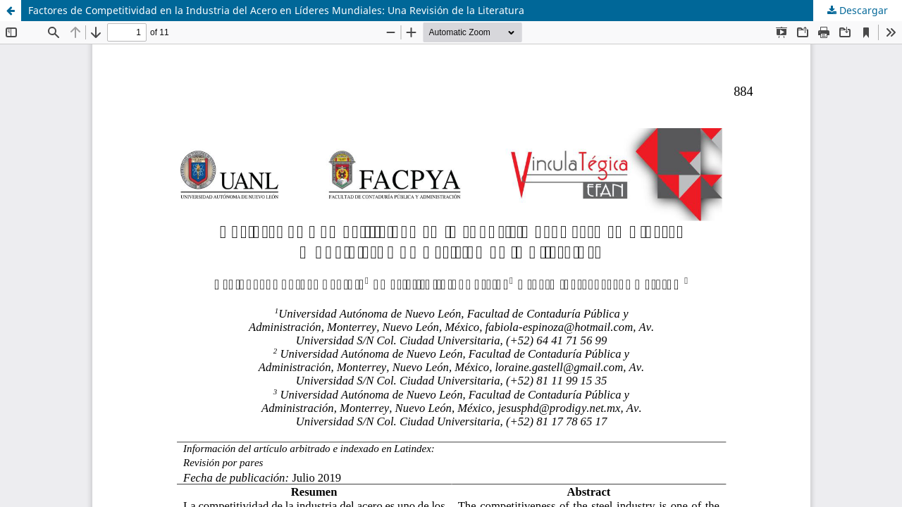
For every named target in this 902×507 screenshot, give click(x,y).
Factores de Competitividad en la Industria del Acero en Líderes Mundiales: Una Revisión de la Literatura (276, 10)
